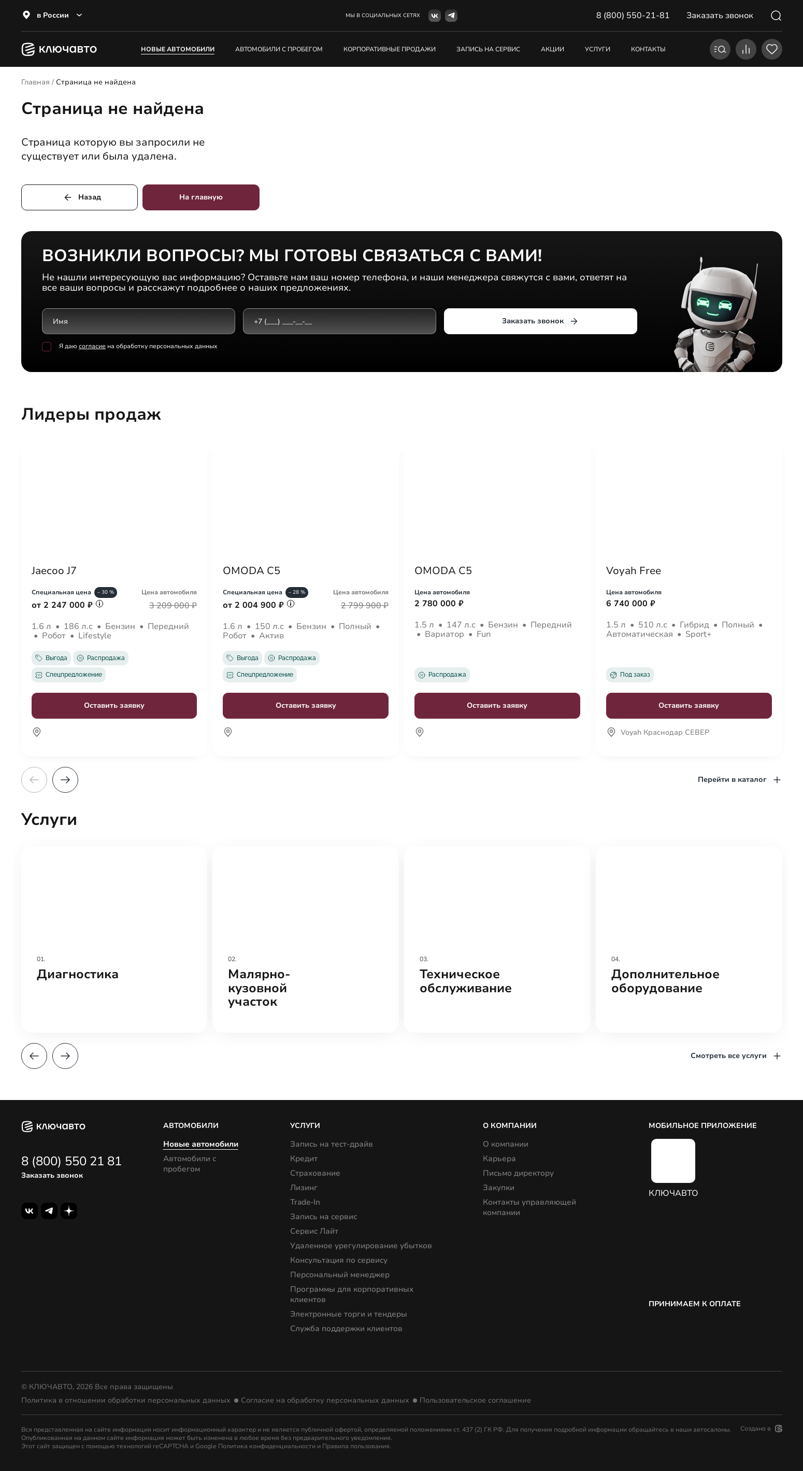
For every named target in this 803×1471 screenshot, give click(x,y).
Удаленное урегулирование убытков (361, 1245)
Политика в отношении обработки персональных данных (126, 1400)
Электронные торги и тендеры (348, 1314)
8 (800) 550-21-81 (633, 15)
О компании (505, 1144)
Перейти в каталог (740, 780)
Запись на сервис (323, 1216)
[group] (114, 939)
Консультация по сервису (339, 1260)
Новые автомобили (177, 49)
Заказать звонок (540, 321)
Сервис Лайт (314, 1231)
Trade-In (305, 1202)
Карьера (499, 1158)
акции (552, 49)
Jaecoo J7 (54, 571)
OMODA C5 (251, 571)
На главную (201, 197)
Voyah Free (633, 571)
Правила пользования (356, 1446)
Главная (35, 82)
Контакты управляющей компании (529, 1207)
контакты (648, 49)
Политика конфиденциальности (267, 1446)
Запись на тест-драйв (331, 1144)
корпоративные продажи (389, 49)
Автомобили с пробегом (279, 49)
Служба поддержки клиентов (346, 1328)
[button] (65, 780)
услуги (597, 49)
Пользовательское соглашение (475, 1400)
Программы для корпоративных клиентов (351, 1294)
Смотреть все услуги (736, 1056)
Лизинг (304, 1187)
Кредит (304, 1158)
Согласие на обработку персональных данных (325, 1400)
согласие (92, 346)
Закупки (498, 1187)
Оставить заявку (114, 705)
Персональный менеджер (340, 1274)
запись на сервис (488, 49)
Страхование (315, 1173)
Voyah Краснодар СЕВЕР (657, 733)
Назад (82, 197)
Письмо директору (518, 1173)
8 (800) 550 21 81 (71, 1161)
